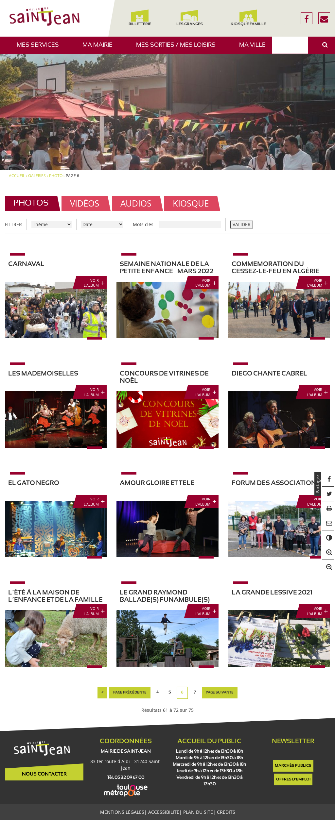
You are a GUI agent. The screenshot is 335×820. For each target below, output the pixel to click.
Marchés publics (293, 766)
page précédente (130, 692)
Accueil (17, 176)
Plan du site (198, 812)
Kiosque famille (248, 17)
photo (55, 176)
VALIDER (242, 224)
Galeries (37, 176)
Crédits (226, 812)
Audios (135, 203)
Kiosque (191, 203)
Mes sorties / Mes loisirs (178, 48)
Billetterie (140, 17)
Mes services (40, 48)
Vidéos (84, 203)
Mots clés (143, 224)
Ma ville (255, 48)
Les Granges (189, 17)
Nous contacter (44, 774)
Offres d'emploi (293, 779)
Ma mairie (99, 48)
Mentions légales (122, 812)
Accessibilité (163, 812)
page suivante (220, 692)
